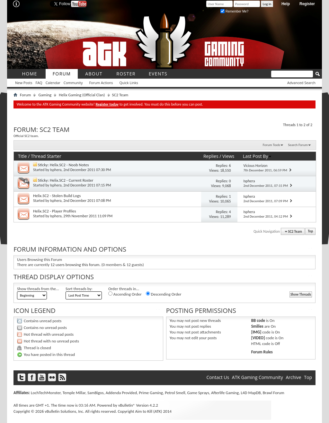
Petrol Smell (175, 392)
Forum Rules (262, 352)
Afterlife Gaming (225, 392)
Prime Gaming (151, 392)
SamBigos (95, 392)
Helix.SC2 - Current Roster (71, 180)
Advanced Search (301, 82)
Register (307, 4)
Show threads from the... (38, 288)
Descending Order (164, 294)
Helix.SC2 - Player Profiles (54, 211)
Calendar (53, 82)
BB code (258, 320)
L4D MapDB (251, 392)
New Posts (23, 82)
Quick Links (129, 82)
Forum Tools (271, 145)
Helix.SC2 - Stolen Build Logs (57, 195)
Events (158, 74)
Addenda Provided (121, 392)
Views (228, 156)
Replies (210, 156)
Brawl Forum (273, 392)
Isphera (56, 170)
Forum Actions (101, 82)
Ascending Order (125, 294)
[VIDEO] (258, 337)
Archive (293, 377)
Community (73, 82)
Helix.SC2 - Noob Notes (69, 164)
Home (29, 74)
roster (126, 74)
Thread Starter (46, 156)
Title (22, 156)
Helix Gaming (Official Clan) (82, 94)
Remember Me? (234, 11)
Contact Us (217, 377)
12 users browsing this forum (74, 264)
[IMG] (256, 332)
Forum (62, 74)
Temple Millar (74, 392)
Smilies (257, 326)
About (93, 74)
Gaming (44, 94)
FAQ (38, 82)
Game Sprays (198, 392)
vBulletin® (126, 405)
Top (310, 231)
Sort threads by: (79, 288)
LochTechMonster (45, 392)
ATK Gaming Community (257, 377)
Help (285, 4)
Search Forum (298, 145)
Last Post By (257, 156)
